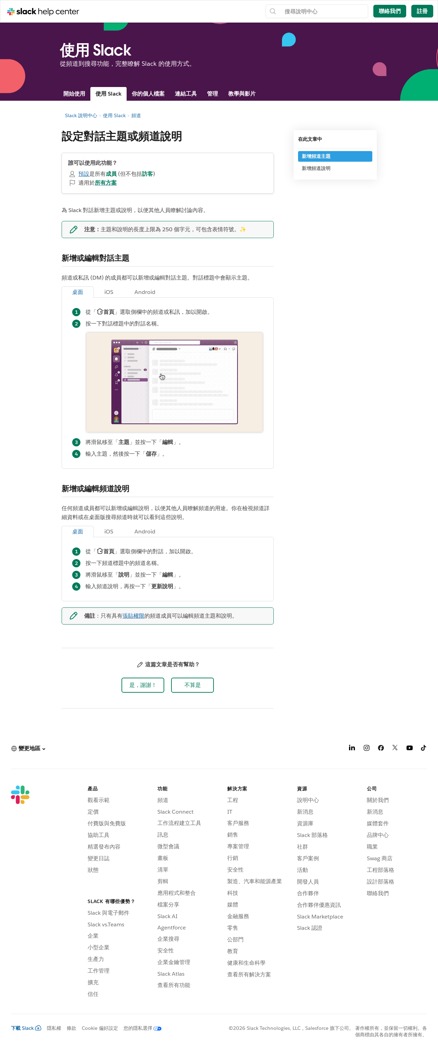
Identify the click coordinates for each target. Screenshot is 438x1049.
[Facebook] (381, 749)
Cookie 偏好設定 (100, 1028)
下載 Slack (26, 1028)
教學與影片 (242, 93)
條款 (71, 1028)
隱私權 (54, 1028)
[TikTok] (424, 749)
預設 (83, 173)
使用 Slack (108, 93)
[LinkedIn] (352, 749)
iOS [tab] (108, 292)
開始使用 (74, 93)
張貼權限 (133, 615)
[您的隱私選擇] (140, 1028)
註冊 (422, 11)
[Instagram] (366, 749)
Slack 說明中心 (81, 115)
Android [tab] (144, 292)
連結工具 (186, 93)
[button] (142, 685)
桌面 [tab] (77, 292)
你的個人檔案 (148, 93)
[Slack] (20, 893)
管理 (212, 93)
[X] (395, 749)
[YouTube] (410, 749)
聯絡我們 (390, 11)
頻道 (136, 115)
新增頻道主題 (316, 156)
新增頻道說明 (316, 168)
